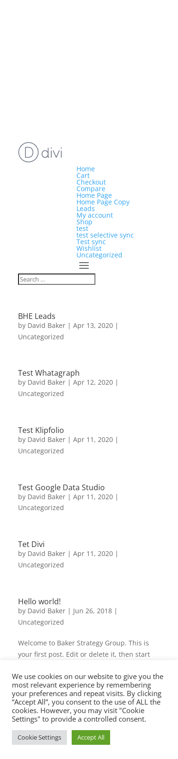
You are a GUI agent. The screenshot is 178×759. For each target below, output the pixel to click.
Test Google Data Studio (61, 487)
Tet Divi (31, 544)
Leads (85, 208)
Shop (84, 221)
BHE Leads (37, 316)
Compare (90, 188)
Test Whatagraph (49, 373)
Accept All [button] (90, 737)
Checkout (91, 181)
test (82, 228)
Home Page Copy (103, 201)
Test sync (91, 241)
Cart (83, 175)
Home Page (94, 195)
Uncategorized (99, 254)
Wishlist (89, 248)
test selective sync (105, 234)
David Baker (47, 325)
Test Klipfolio (41, 430)
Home (85, 168)
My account (94, 215)
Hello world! (39, 601)
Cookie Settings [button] (39, 737)
